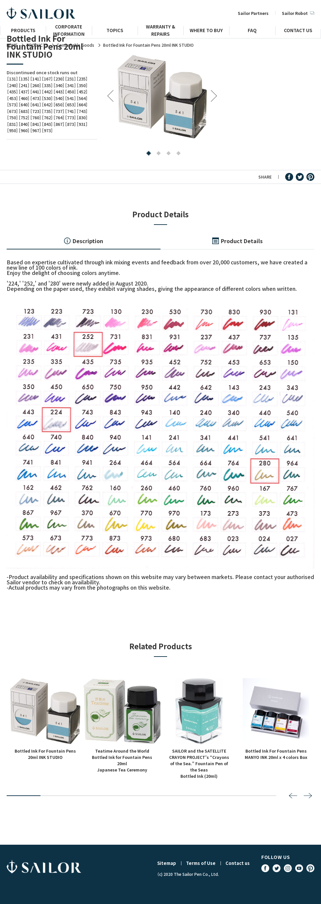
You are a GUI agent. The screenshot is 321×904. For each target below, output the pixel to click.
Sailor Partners (253, 13)
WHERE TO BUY (206, 31)
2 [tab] (157, 154)
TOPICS (114, 31)
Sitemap (166, 863)
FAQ (252, 31)
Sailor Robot (298, 13)
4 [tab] (177, 154)
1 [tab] (147, 154)
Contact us (237, 863)
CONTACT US (298, 31)
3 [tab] (167, 154)
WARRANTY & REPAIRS (160, 33)
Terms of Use (201, 863)
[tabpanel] (162, 96)
